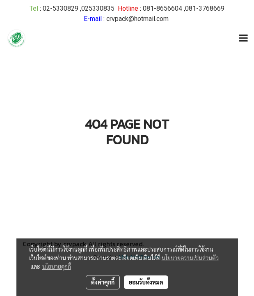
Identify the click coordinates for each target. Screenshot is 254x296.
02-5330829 (60, 8)
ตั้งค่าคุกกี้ (102, 282)
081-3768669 (204, 8)
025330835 (97, 8)
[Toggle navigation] (243, 39)
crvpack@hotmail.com (137, 19)
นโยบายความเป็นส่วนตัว (190, 257)
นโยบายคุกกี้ (56, 266)
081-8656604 (162, 8)
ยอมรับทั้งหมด (146, 282)
